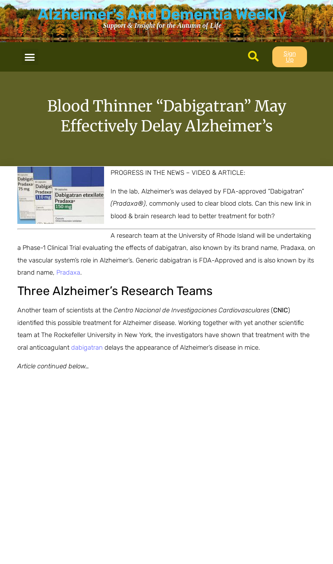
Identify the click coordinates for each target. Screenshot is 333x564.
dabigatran (87, 347)
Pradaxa (68, 272)
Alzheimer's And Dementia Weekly (162, 14)
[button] (30, 57)
